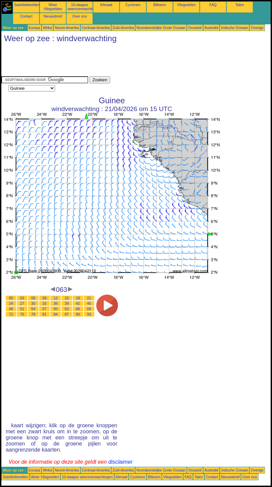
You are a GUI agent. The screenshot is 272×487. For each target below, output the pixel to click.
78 (33, 314)
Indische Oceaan (234, 28)
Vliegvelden (186, 5)
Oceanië (195, 28)
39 (67, 303)
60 (56, 309)
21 (89, 298)
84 (56, 314)
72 (11, 314)
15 (67, 298)
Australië (211, 28)
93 (89, 314)
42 (78, 303)
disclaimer (120, 462)
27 (22, 303)
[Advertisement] (124, 61)
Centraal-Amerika (96, 28)
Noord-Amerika (67, 28)
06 (33, 298)
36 (56, 303)
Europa (34, 28)
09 (45, 298)
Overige (257, 28)
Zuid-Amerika (123, 28)
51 (22, 309)
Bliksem (159, 5)
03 (22, 298)
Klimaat (106, 5)
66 (78, 309)
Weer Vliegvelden (53, 7)
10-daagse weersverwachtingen (84, 7)
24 (11, 303)
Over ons (79, 16)
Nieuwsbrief (53, 16)
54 (33, 309)
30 (33, 303)
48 (11, 309)
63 (67, 309)
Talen (240, 5)
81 (45, 314)
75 (22, 314)
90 (78, 314)
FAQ (213, 5)
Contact (26, 16)
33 (45, 303)
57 (45, 309)
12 (56, 298)
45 (89, 303)
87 (67, 314)
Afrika (47, 28)
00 (11, 298)
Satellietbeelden (27, 5)
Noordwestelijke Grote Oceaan (161, 28)
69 (89, 309)
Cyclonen (132, 5)
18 (78, 298)
